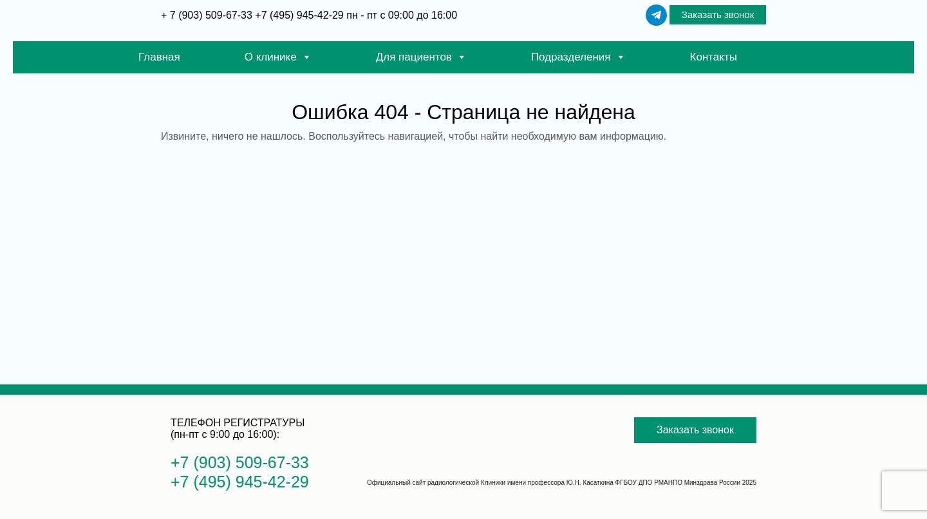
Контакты (713, 57)
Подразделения (578, 57)
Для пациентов (421, 57)
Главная (159, 57)
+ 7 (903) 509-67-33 (208, 15)
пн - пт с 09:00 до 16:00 (401, 15)
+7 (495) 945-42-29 (299, 15)
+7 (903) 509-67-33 (240, 462)
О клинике (278, 57)
